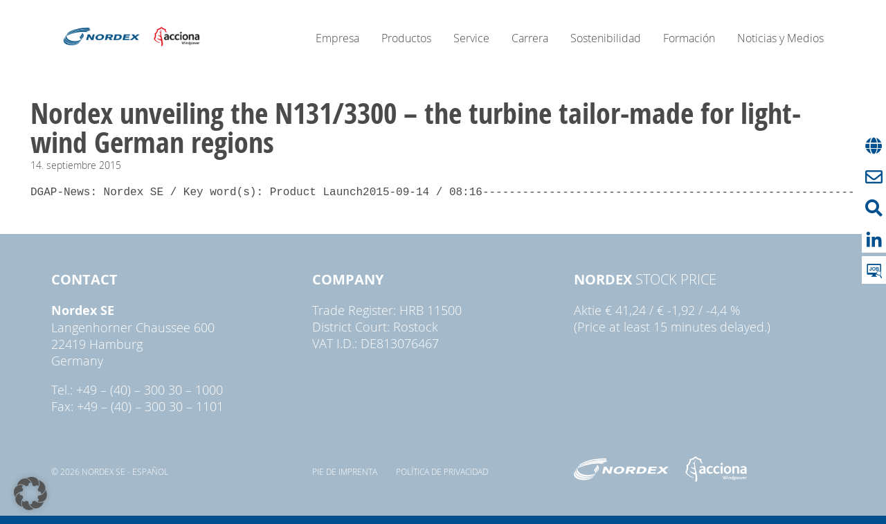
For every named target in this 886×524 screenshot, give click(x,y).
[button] (30, 493)
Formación (689, 38)
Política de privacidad (442, 471)
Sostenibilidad (605, 38)
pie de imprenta (344, 471)
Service (471, 38)
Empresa (337, 38)
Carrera (530, 38)
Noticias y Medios (780, 38)
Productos (406, 38)
